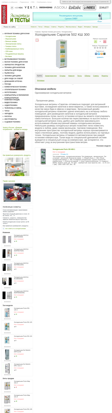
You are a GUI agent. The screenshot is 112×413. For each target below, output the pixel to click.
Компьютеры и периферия (16, 95)
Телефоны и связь (12, 108)
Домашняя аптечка (13, 81)
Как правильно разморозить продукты (17, 155)
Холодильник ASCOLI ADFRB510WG (21, 264)
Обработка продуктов (14, 65)
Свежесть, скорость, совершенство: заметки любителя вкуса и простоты (15, 218)
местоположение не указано (90, 1)
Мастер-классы (71, 27)
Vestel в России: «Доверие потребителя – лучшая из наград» (15, 128)
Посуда (7, 84)
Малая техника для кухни (16, 62)
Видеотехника (11, 102)
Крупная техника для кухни (51, 32)
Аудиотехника (10, 105)
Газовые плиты (10, 46)
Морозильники (10, 39)
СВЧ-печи (9, 51)
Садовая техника (12, 122)
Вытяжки (8, 56)
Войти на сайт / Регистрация (71, 1)
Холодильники (66, 32)
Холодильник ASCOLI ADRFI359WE (21, 236)
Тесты (40, 27)
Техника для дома (12, 76)
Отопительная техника (15, 90)
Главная (37, 32)
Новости (33, 27)
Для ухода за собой (13, 78)
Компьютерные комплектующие (12, 99)
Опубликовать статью (44, 2)
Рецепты (61, 27)
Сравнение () (104, 1)
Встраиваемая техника (15, 59)
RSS (32, 2)
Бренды (95, 27)
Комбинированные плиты (14, 49)
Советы (53, 27)
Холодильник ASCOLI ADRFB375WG (21, 250)
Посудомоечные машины (14, 54)
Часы (6, 111)
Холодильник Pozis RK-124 (23, 336)
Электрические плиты (13, 44)
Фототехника (10, 92)
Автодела (8, 114)
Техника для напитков (14, 67)
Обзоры (46, 27)
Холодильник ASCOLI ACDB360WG (21, 278)
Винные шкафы (11, 41)
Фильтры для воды (13, 70)
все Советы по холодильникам (15, 228)
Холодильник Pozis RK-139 (23, 409)
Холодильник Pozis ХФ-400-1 (64, 149)
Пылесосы (9, 73)
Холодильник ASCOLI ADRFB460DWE (21, 291)
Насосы (8, 116)
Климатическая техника (15, 87)
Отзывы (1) (64, 154)
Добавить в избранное (10, 2)
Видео (80, 27)
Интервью (87, 27)
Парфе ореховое (9, 181)
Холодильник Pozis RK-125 (23, 322)
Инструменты (10, 119)
